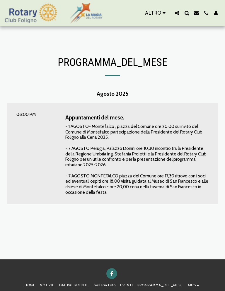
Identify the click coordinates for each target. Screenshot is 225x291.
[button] (177, 13)
